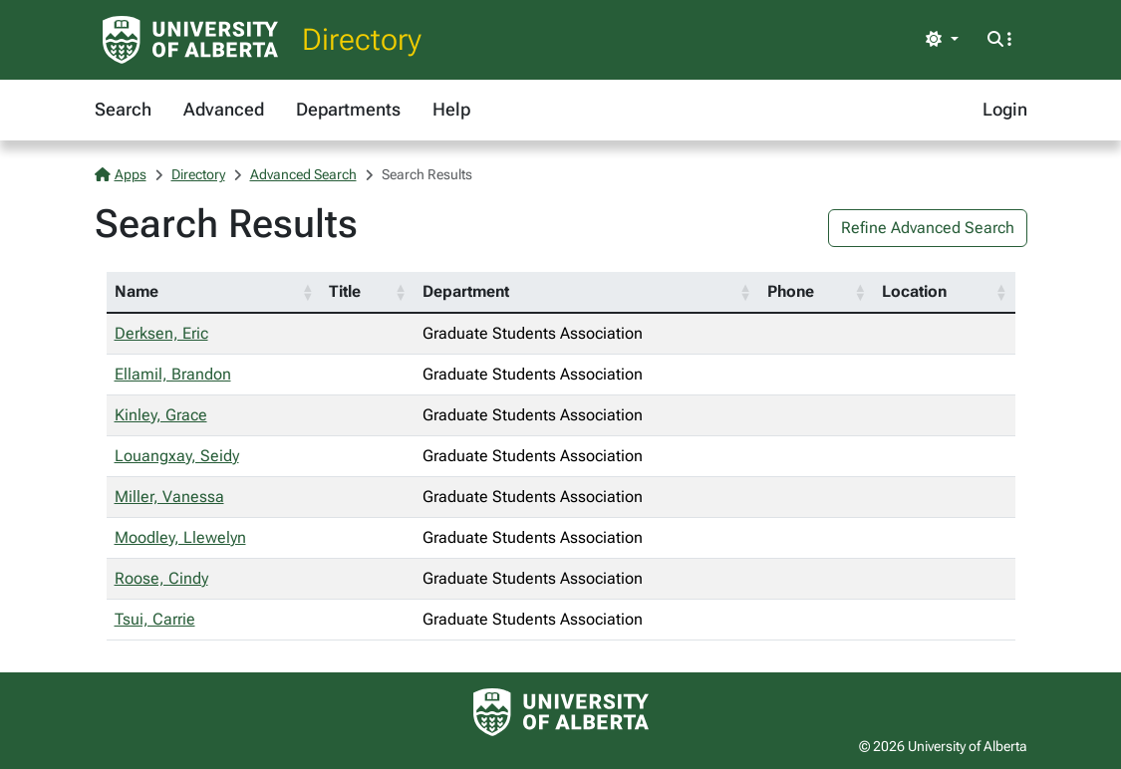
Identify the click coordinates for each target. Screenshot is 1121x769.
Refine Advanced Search (927, 227)
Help (451, 109)
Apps (120, 174)
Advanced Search (303, 174)
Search (123, 109)
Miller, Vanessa (169, 496)
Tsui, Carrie (155, 619)
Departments (348, 109)
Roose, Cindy (161, 578)
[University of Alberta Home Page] (190, 40)
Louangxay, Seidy (177, 455)
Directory (361, 39)
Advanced (223, 109)
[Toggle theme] (942, 40)
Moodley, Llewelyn (180, 537)
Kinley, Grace (161, 414)
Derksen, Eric (161, 333)
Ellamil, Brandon (173, 374)
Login (1004, 109)
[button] (307, 292)
